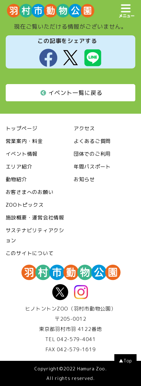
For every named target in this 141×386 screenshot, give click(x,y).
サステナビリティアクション (35, 235)
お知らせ (84, 179)
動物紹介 (16, 179)
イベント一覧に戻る (71, 93)
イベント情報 (21, 153)
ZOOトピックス (25, 204)
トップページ (21, 128)
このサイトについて (29, 253)
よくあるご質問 (92, 141)
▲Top (125, 361)
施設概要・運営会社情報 (35, 217)
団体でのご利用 (92, 153)
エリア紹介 (19, 166)
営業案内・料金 (24, 141)
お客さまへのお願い (29, 192)
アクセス (84, 128)
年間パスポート (92, 166)
